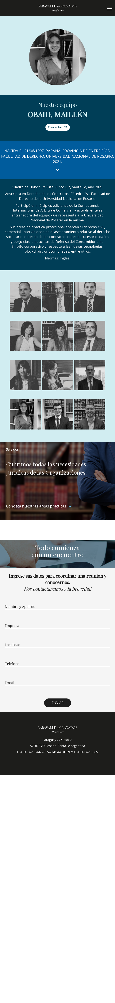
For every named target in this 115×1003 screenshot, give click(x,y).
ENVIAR (57, 702)
